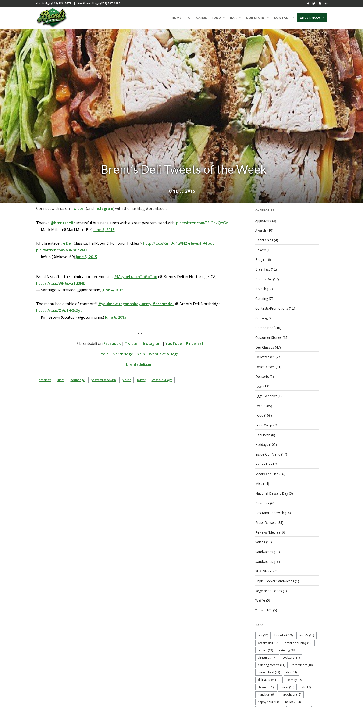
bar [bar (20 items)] (263, 632)
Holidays (261, 443)
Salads (260, 539)
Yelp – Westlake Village (158, 355)
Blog (258, 260)
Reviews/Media (266, 530)
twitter (141, 381)
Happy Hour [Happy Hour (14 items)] (268, 698)
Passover (262, 501)
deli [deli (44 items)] (291, 669)
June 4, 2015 (113, 291)
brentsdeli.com (139, 365)
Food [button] (218, 18)
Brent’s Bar (263, 280)
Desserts (262, 376)
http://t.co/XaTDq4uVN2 (165, 244)
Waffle (260, 597)
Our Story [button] (257, 18)
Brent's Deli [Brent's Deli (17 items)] (268, 639)
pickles (126, 381)
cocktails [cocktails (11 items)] (291, 654)
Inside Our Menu (267, 453)
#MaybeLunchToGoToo (135, 278)
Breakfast (262, 270)
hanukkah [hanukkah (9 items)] (266, 691)
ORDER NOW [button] (312, 18)
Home (177, 18)
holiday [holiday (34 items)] (293, 698)
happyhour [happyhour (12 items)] (291, 691)
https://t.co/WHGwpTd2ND (60, 284)
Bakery (260, 251)
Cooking (261, 318)
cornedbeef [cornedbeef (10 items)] (302, 662)
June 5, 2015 (86, 258)
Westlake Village (162, 381)
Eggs (259, 385)
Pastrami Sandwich (269, 510)
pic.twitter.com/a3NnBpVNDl (62, 251)
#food (209, 244)
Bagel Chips (264, 241)
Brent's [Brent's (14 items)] (306, 632)
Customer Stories (268, 337)
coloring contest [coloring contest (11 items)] (271, 662)
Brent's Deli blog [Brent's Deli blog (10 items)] (298, 639)
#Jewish (195, 244)
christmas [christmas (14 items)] (267, 654)
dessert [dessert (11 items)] (266, 684)
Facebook (112, 344)
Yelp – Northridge (117, 355)
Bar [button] (235, 18)
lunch (60, 381)
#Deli (68, 244)
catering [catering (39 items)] (287, 647)
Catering (261, 299)
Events (260, 405)
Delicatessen (265, 356)
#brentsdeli (163, 305)
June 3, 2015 (104, 231)
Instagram (104, 209)
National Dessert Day (271, 491)
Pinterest (194, 344)
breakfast (45, 381)
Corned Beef (264, 328)
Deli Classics (264, 347)
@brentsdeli (61, 224)
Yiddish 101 (263, 607)
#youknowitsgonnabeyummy (125, 305)
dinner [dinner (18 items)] (287, 684)
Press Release (266, 520)
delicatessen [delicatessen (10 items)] (269, 676)
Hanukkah (262, 434)
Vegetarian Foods (268, 588)
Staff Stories (264, 568)
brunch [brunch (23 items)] (265, 647)
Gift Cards (197, 18)
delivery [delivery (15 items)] (294, 676)
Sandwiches (264, 549)
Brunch (260, 289)
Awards (261, 231)
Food (259, 414)
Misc (258, 482)
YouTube (173, 344)
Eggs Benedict (266, 395)
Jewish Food (264, 462)
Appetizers (263, 222)
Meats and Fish (266, 472)
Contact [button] (284, 18)
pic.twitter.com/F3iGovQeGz (202, 224)
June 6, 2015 (115, 318)
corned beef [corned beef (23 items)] (269, 669)
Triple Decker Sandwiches (274, 578)
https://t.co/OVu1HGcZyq (59, 311)
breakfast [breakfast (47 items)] (283, 632)
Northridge (78, 381)
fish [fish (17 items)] (305, 684)
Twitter (78, 209)
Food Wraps (264, 424)
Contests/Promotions (271, 308)
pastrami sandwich (103, 381)
